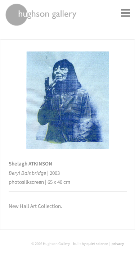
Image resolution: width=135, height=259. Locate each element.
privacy (118, 243)
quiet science (97, 243)
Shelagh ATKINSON (30, 164)
